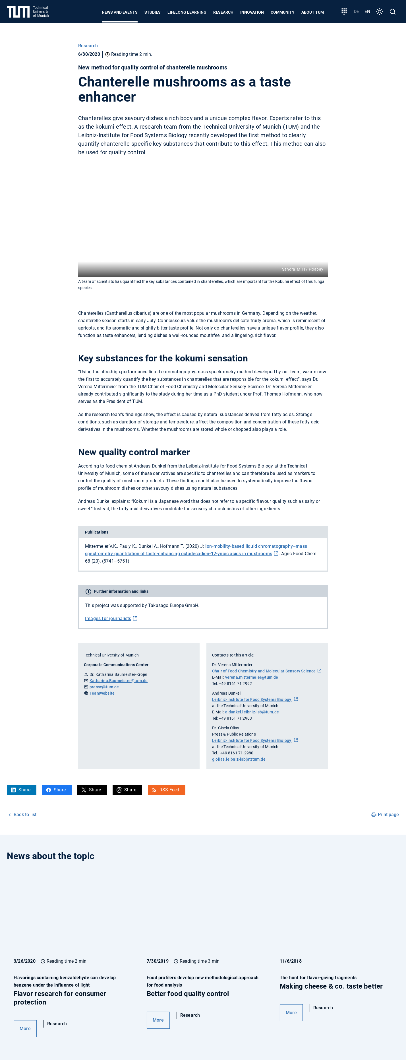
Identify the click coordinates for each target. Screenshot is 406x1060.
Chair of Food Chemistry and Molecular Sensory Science (264, 671)
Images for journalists (108, 618)
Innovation (252, 12)
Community (283, 12)
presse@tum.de (104, 687)
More (25, 1028)
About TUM (312, 12)
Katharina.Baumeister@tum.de (119, 680)
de (356, 11)
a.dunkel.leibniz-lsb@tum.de (252, 712)
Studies (152, 12)
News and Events (120, 12)
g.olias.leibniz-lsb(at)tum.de (239, 759)
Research (223, 12)
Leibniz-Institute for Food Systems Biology (252, 699)
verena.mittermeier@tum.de (251, 677)
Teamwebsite (102, 693)
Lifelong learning (186, 12)
